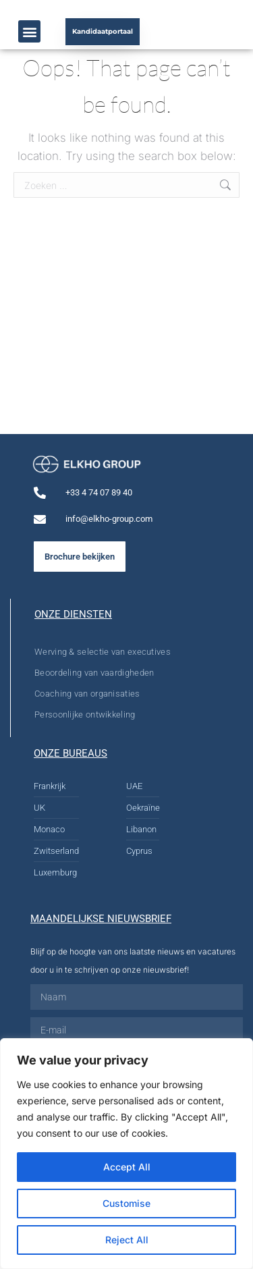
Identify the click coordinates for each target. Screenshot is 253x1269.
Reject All (126, 1239)
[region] (126, 1153)
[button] (29, 31)
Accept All (126, 1166)
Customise (126, 1203)
